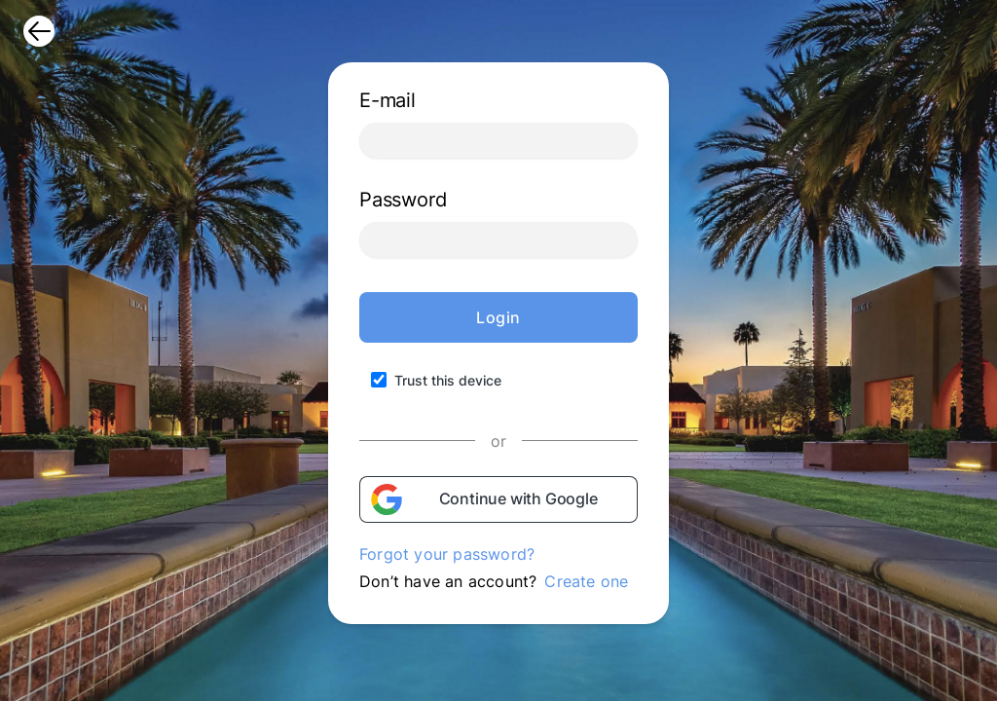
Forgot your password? (447, 554)
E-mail (387, 100)
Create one (586, 581)
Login (498, 317)
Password (402, 199)
